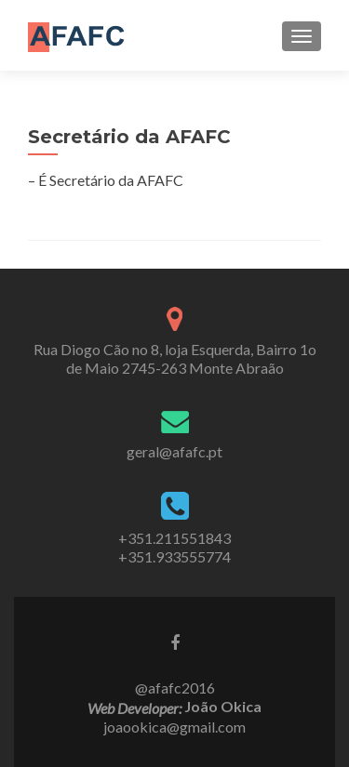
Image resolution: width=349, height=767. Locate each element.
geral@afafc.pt (174, 451)
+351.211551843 (174, 538)
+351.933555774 (174, 556)
